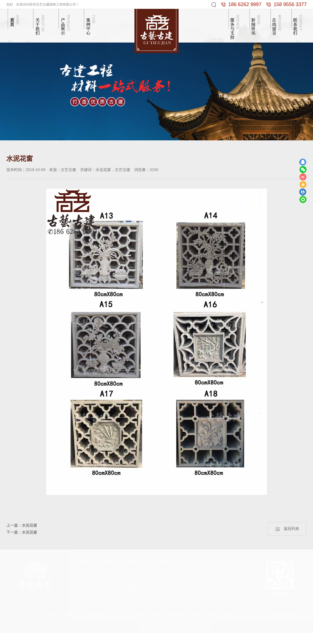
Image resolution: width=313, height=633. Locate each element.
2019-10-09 (36, 169)
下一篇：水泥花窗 (21, 532)
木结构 (129, 572)
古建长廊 (105, 586)
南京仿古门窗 (261, 615)
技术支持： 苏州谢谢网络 (131, 615)
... (98, 599)
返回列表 (287, 529)
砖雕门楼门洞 (135, 579)
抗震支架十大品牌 (202, 615)
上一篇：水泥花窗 (21, 525)
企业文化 (79, 579)
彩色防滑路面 (227, 615)
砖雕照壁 (105, 579)
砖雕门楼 (105, 572)
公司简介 (79, 572)
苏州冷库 (244, 615)
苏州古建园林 (282, 615)
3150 (154, 169)
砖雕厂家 (182, 615)
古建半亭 (105, 592)
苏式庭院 (131, 592)
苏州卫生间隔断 (162, 615)
